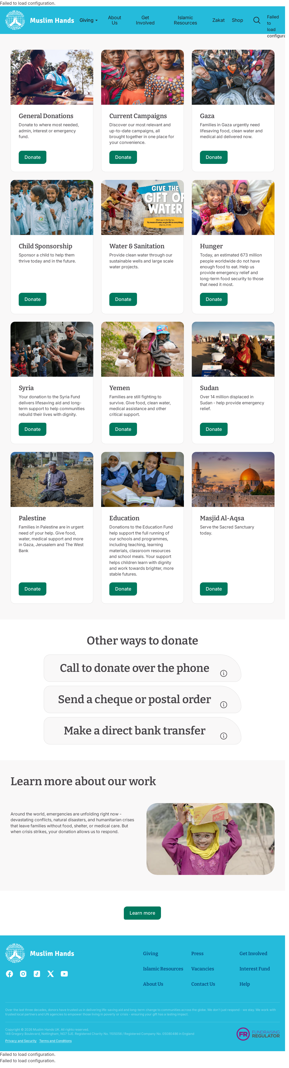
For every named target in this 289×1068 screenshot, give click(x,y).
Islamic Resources (163, 969)
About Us (153, 984)
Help (244, 984)
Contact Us (203, 984)
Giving (150, 953)
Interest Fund (254, 969)
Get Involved (253, 953)
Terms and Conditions (55, 1041)
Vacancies (202, 969)
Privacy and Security (21, 1041)
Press (197, 953)
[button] (88, 20)
